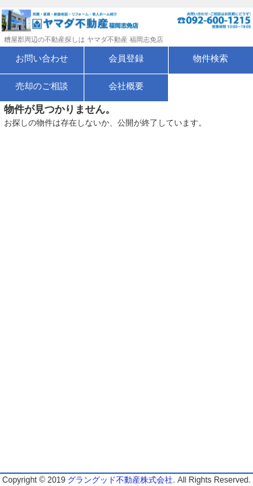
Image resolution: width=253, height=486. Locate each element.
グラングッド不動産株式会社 (120, 480)
